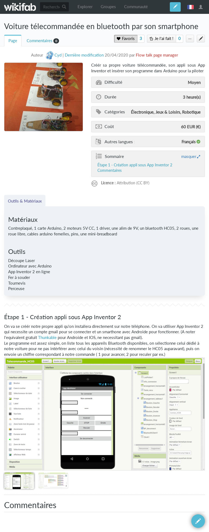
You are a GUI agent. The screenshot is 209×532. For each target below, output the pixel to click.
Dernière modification (84, 55)
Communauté (136, 6)
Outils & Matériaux (25, 200)
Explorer (85, 6)
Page (12, 40)
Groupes (108, 6)
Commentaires (40, 40)
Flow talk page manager (157, 55)
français (190, 7)
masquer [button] (188, 156)
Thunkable (47, 337)
